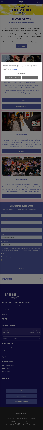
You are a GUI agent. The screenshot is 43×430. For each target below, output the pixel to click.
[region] (21, 72)
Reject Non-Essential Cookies (13, 77)
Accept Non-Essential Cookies (30, 77)
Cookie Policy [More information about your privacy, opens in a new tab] (15, 69)
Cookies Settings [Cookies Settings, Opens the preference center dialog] (21, 73)
